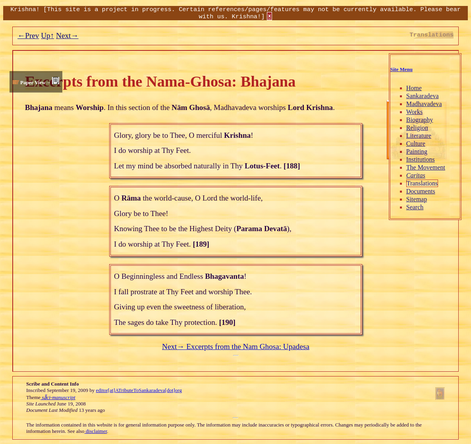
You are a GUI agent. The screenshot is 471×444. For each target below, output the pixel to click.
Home (414, 88)
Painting (416, 151)
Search (415, 207)
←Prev (28, 35)
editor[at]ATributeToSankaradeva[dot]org (139, 390)
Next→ (67, 35)
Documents (420, 191)
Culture (415, 143)
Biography (419, 119)
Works (414, 111)
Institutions (420, 159)
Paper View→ (35, 82)
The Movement (425, 167)
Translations (422, 183)
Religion (417, 127)
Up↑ (47, 35)
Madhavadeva (424, 103)
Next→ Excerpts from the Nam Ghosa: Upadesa (235, 346)
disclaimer (96, 431)
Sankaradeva (422, 96)
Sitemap (416, 199)
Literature (418, 135)
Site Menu (401, 69)
